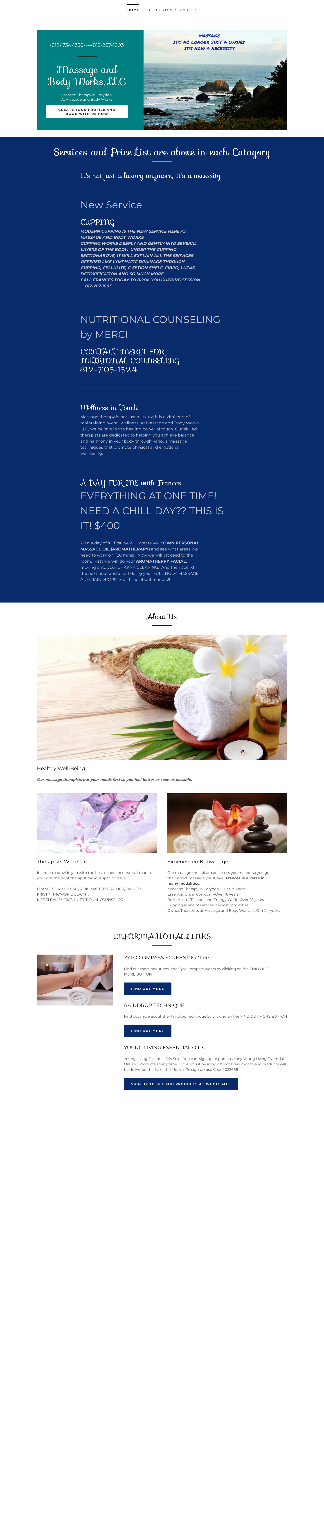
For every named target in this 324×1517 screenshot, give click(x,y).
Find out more (147, 989)
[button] (171, 10)
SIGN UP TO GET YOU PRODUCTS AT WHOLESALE (181, 1084)
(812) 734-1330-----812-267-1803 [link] (87, 45)
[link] (87, 84)
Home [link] (133, 10)
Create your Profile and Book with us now (87, 112)
